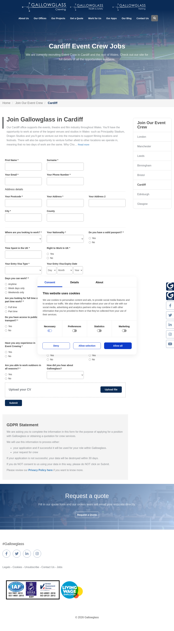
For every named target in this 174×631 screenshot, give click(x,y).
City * (8, 211)
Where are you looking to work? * (23, 232)
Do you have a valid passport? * (106, 232)
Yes (92, 238)
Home (6, 103)
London (141, 136)
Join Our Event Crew (29, 103)
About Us (24, 18)
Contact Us (142, 18)
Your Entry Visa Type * (17, 263)
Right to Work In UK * (58, 248)
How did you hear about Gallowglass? (60, 367)
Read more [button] (83, 144)
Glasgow (142, 203)
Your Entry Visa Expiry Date (62, 263)
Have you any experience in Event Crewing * (20, 345)
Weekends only (14, 292)
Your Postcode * (14, 196)
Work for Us (94, 18)
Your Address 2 (97, 196)
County (51, 211)
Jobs (59, 567)
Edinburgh (143, 194)
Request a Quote (87, 514)
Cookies (17, 567)
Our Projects (58, 18)
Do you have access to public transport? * (21, 319)
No (92, 242)
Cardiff (141, 184)
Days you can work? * (17, 278)
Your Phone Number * (59, 174)
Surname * (52, 160)
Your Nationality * (56, 232)
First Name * (12, 160)
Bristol (141, 175)
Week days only (15, 288)
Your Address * (55, 196)
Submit (13, 402)
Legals (6, 567)
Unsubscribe (31, 567)
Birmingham (144, 165)
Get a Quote (76, 18)
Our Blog (127, 18)
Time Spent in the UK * (17, 248)
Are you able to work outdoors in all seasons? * (23, 367)
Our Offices (40, 18)
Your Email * (11, 174)
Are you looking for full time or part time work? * (22, 300)
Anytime (11, 284)
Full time (11, 307)
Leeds (141, 156)
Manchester (144, 146)
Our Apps (111, 18)
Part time (11, 311)
